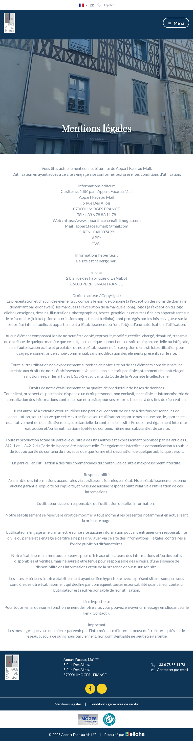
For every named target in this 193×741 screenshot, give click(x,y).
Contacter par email (169, 669)
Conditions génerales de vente (114, 704)
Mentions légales (68, 704)
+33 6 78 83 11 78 (168, 664)
